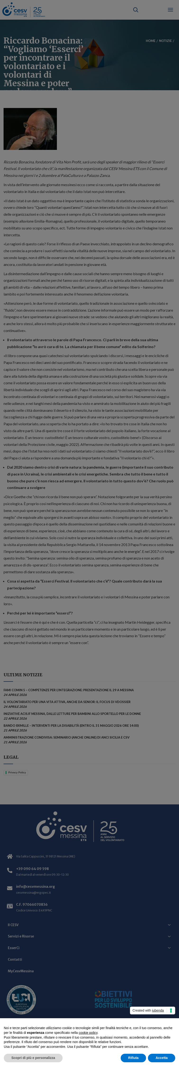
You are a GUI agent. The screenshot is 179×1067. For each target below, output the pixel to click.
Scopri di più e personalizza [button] (33, 1058)
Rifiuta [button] (133, 1058)
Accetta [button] (162, 1058)
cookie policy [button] (88, 1033)
